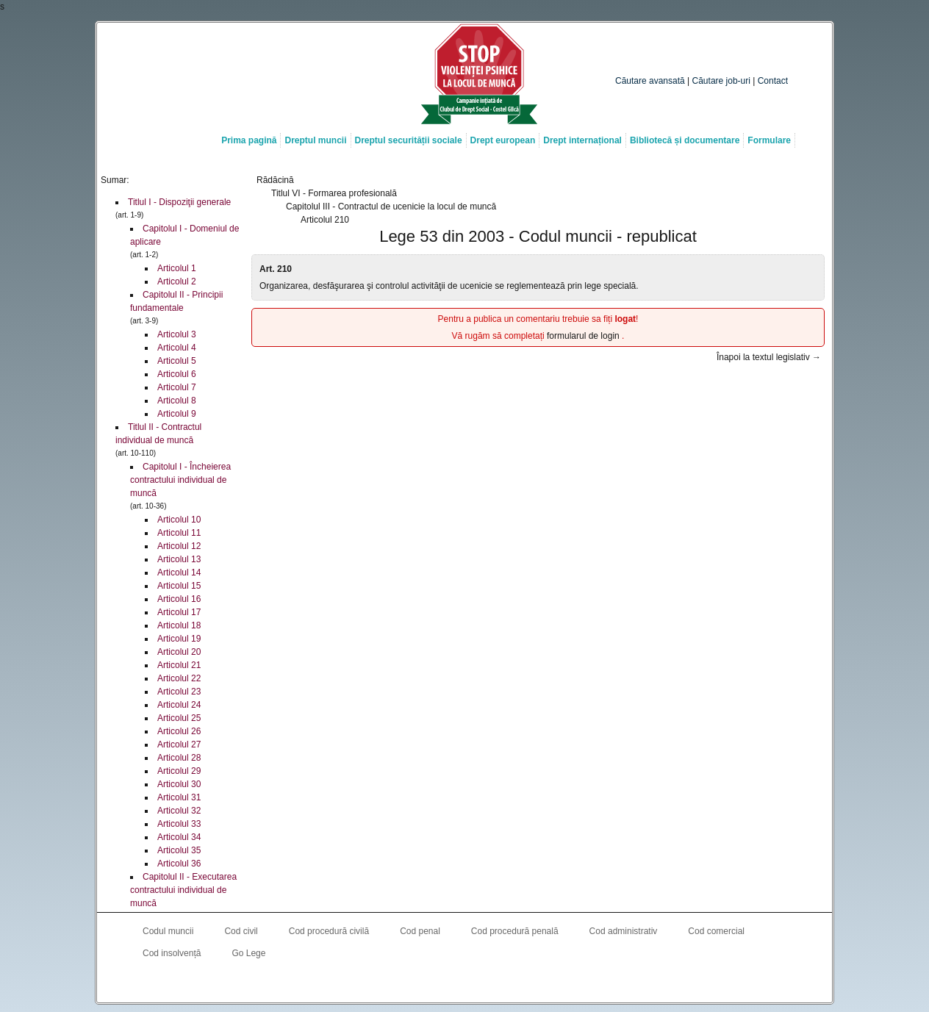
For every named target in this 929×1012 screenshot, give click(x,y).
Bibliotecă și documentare (684, 140)
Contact (773, 81)
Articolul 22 (179, 678)
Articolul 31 (179, 797)
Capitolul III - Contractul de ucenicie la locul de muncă (391, 206)
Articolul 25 (179, 718)
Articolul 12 (179, 546)
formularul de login (584, 336)
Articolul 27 (179, 744)
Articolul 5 (176, 361)
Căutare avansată (650, 81)
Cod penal (420, 931)
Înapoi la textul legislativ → (769, 357)
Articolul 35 (179, 850)
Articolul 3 (176, 334)
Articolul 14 (179, 572)
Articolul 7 (176, 387)
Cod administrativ (623, 931)
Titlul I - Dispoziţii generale (179, 202)
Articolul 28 (179, 758)
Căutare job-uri (721, 81)
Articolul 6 (176, 374)
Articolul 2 (176, 281)
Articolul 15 (179, 586)
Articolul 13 (179, 559)
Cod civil (240, 931)
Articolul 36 (179, 863)
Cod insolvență (172, 953)
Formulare (769, 140)
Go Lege (248, 953)
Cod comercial (716, 931)
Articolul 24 (179, 705)
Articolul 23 (179, 691)
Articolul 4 (176, 347)
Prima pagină (248, 140)
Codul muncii (168, 931)
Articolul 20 (179, 652)
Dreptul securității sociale (408, 140)
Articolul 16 (179, 599)
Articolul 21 (179, 665)
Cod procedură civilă (329, 931)
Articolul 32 (179, 810)
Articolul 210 (325, 220)
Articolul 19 (179, 639)
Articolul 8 (176, 400)
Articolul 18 (179, 625)
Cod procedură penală (515, 931)
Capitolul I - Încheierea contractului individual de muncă (180, 480)
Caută (764, 52)
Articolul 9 (176, 414)
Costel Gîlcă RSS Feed (494, 983)
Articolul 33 (179, 824)
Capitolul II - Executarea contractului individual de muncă (183, 890)
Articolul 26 (179, 731)
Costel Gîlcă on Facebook (435, 983)
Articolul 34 (179, 837)
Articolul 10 (179, 519)
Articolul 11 (179, 533)
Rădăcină (275, 180)
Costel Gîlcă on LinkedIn (464, 983)
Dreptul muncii (315, 140)
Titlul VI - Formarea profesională (334, 193)
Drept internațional (582, 140)
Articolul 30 (179, 784)
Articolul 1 (176, 268)
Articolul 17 (179, 612)
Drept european (503, 140)
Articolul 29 (179, 771)
